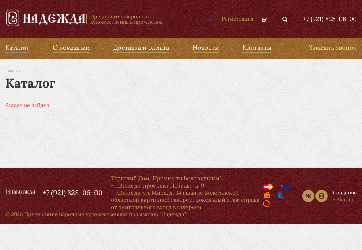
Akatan (345, 199)
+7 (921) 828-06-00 (330, 19)
